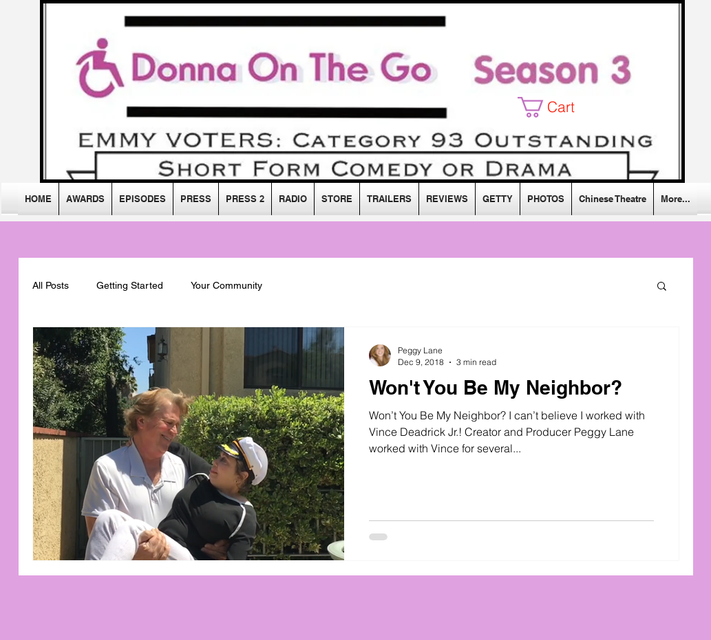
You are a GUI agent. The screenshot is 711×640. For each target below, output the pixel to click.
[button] (556, 107)
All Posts (50, 285)
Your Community (226, 285)
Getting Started (129, 285)
